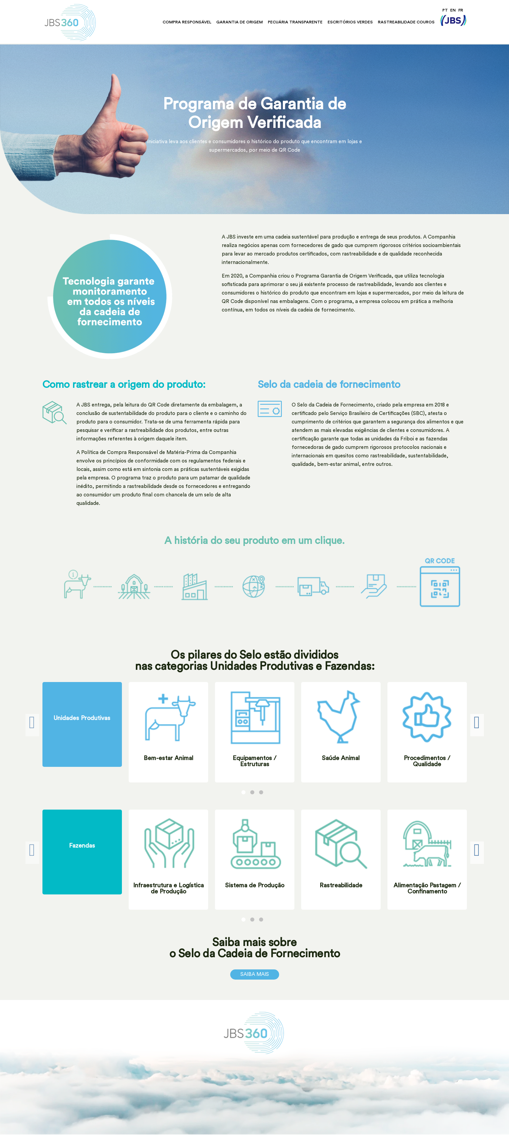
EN (453, 10)
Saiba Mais (254, 974)
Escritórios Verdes (350, 22)
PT (445, 10)
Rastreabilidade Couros (406, 22)
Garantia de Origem (239, 22)
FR (460, 10)
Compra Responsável (187, 22)
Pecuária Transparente (295, 22)
